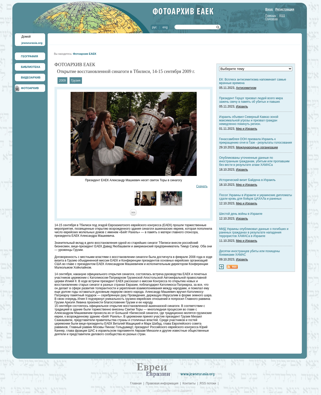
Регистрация (284, 9)
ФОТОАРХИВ (30, 88)
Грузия (75, 80)
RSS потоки (208, 383)
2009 (62, 80)
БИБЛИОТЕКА (30, 66)
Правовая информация (162, 383)
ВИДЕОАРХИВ (30, 77)
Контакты (189, 383)
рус (154, 27)
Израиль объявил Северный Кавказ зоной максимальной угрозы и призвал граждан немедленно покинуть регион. (248, 120)
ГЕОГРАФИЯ (29, 56)
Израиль (242, 106)
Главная (136, 383)
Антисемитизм (246, 88)
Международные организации (257, 147)
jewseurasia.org (31, 42)
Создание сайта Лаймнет (174, 390)
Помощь (270, 15)
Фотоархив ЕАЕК (84, 53)
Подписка (271, 18)
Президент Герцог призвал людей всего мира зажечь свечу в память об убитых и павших (251, 99)
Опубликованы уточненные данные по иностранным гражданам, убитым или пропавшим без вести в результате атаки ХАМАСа (254, 161)
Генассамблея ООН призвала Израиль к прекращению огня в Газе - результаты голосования (255, 140)
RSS (282, 15)
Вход (269, 9)
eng (165, 27)
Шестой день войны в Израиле (240, 214)
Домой (26, 36)
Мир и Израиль (246, 128)
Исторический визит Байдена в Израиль (247, 180)
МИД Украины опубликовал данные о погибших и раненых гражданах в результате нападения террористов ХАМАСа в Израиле (253, 232)
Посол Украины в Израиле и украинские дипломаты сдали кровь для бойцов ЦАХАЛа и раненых (255, 196)
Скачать (202, 186)
